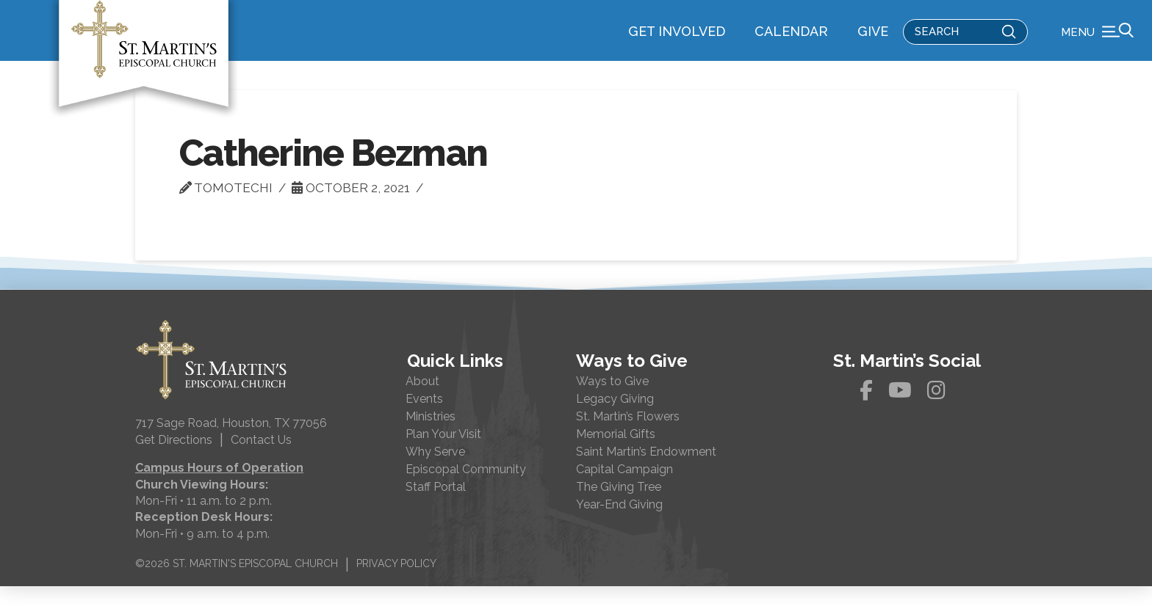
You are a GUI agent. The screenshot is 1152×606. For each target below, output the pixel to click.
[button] (1097, 40)
